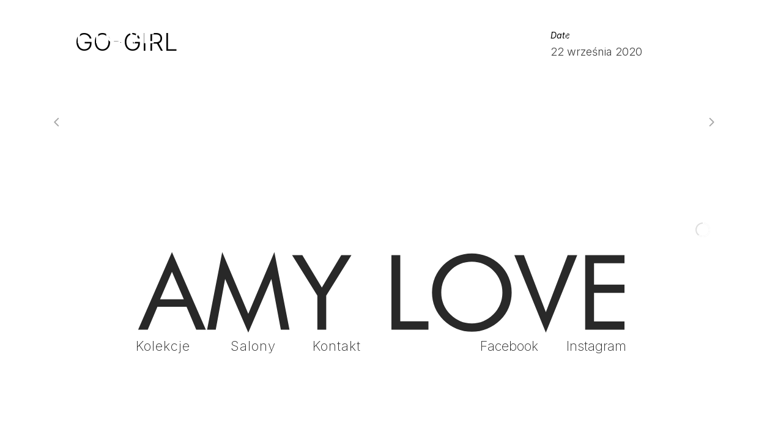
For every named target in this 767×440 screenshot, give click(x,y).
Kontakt (337, 346)
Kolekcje (163, 346)
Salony (253, 346)
